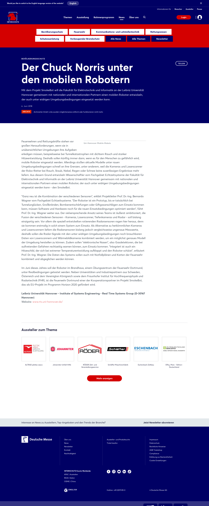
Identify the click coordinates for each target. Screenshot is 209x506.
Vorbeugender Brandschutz (85, 38)
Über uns (67, 439)
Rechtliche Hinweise (157, 446)
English (73, 3)
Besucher (178, 9)
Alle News (116, 38)
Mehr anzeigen (104, 399)
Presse (199, 9)
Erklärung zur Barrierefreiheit (160, 457)
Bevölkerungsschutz (52, 31)
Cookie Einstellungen (157, 460)
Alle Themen (138, 38)
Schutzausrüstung (49, 38)
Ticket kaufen (112, 443)
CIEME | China (70, 481)
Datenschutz (154, 443)
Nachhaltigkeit (70, 453)
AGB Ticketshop (155, 450)
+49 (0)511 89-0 (119, 490)
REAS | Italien (69, 478)
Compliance (154, 453)
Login (183, 17)
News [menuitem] (122, 17)
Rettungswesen (158, 31)
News (66, 443)
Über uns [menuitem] (134, 17)
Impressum (153, 439)
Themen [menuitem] (67, 17)
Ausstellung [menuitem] (83, 17)
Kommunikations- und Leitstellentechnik (117, 31)
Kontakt (67, 450)
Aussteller (189, 9)
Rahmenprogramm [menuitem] (104, 17)
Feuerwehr (79, 31)
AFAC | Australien (71, 474)
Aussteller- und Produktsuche (118, 439)
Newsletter (162, 38)
